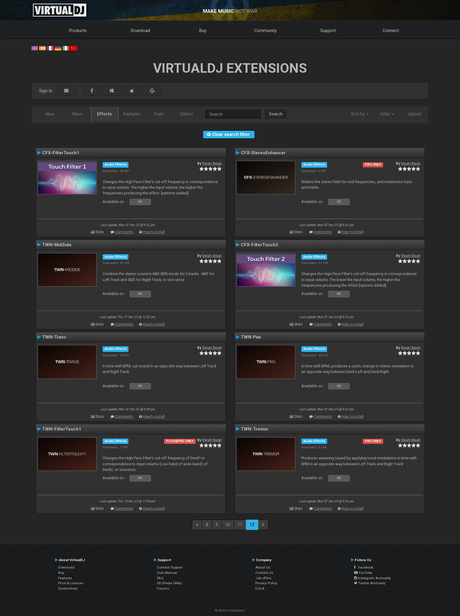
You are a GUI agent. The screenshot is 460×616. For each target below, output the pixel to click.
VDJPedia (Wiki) (169, 583)
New (50, 114)
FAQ (160, 578)
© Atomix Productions (230, 610)
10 (227, 524)
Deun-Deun (212, 163)
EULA (259, 588)
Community (265, 30)
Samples (131, 114)
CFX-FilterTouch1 (60, 152)
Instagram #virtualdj (372, 578)
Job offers (263, 578)
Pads (159, 114)
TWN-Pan (251, 337)
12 (252, 524)
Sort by (360, 114)
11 (240, 524)
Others (186, 114)
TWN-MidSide (56, 244)
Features (65, 578)
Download (140, 30)
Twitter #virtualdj (369, 583)
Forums (163, 588)
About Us (262, 567)
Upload (414, 114)
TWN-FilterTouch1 (61, 429)
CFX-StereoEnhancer (263, 152)
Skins (77, 114)
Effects (104, 114)
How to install (154, 232)
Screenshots (68, 588)
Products (78, 30)
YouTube (363, 573)
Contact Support (170, 567)
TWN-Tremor (254, 429)
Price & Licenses (70, 583)
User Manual (167, 573)
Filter (387, 114)
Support (328, 30)
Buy (202, 30)
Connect (391, 30)
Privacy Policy (266, 583)
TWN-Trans (54, 337)
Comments (124, 232)
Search (276, 114)
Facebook (363, 567)
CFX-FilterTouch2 (259, 244)
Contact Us (264, 573)
